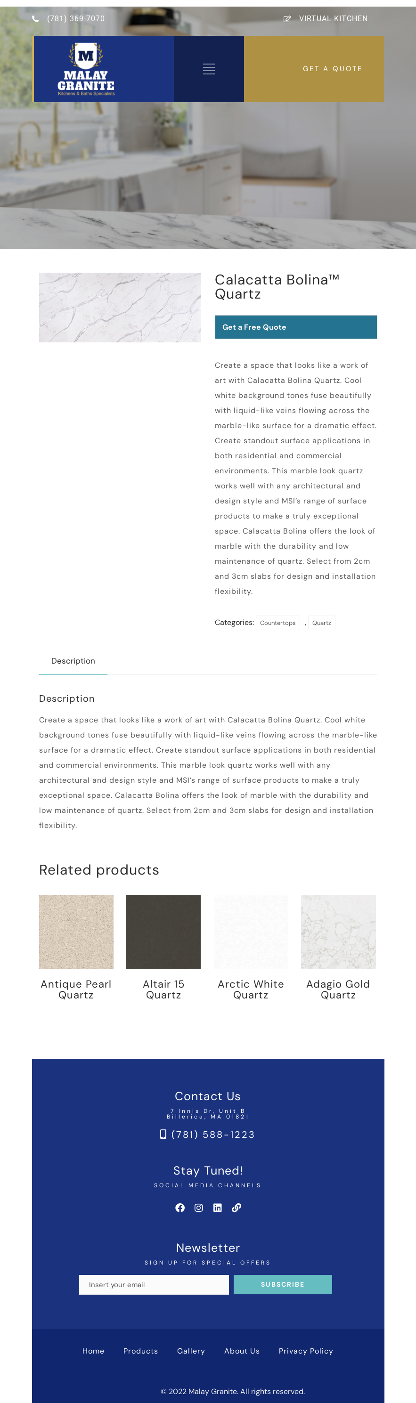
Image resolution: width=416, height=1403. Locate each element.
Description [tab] (73, 661)
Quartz (321, 623)
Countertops (278, 623)
